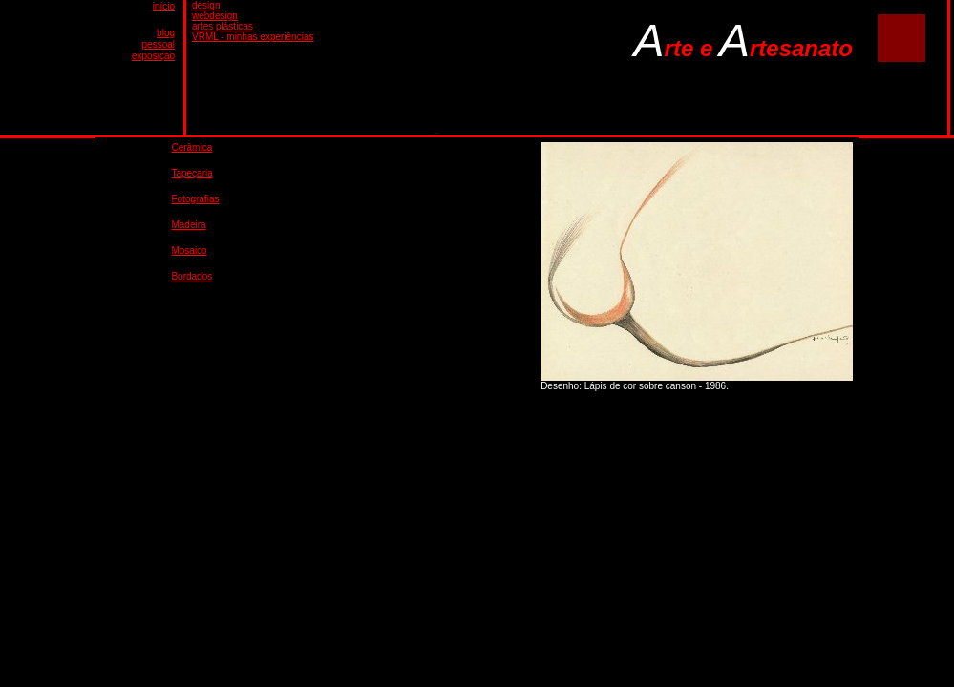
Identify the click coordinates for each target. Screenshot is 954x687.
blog (166, 33)
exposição (153, 56)
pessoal (158, 44)
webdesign (215, 15)
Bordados (191, 276)
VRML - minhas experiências (252, 36)
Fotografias (195, 199)
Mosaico (188, 250)
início (164, 6)
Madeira (188, 224)
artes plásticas (222, 26)
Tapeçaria (191, 173)
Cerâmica (191, 147)
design (206, 5)
